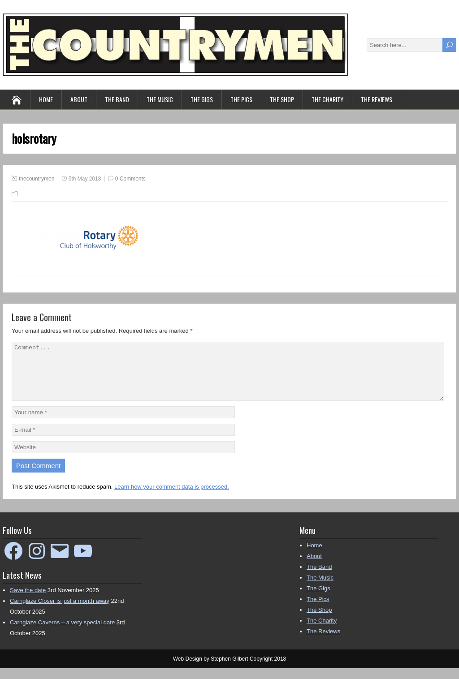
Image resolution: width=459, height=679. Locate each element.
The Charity (327, 99)
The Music (160, 99)
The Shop (282, 99)
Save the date (28, 600)
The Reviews (376, 99)
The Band (117, 99)
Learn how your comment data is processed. (171, 497)
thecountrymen (36, 179)
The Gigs (202, 99)
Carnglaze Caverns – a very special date (62, 633)
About (78, 99)
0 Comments (130, 179)
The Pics (241, 99)
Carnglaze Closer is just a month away (59, 611)
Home (46, 99)
